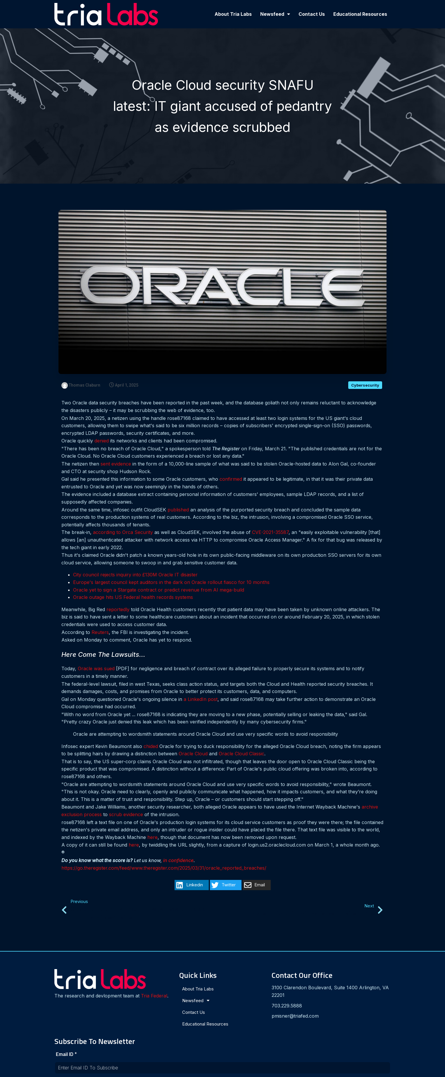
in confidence (178, 860)
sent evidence (116, 464)
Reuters (100, 632)
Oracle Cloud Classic (241, 754)
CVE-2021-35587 (270, 532)
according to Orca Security (123, 532)
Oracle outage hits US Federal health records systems (133, 597)
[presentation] (321, 1022)
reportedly (118, 610)
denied (101, 441)
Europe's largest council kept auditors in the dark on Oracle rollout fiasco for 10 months (171, 582)
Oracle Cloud (193, 754)
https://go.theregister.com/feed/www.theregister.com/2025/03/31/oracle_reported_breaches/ (163, 868)
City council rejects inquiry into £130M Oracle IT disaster (135, 575)
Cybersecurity (365, 385)
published (178, 510)
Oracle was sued (96, 669)
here (152, 837)
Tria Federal (73, 998)
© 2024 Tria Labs (222, 1070)
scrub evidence (126, 815)
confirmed (231, 479)
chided (151, 746)
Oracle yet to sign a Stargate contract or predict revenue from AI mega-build (158, 590)
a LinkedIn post (201, 699)
